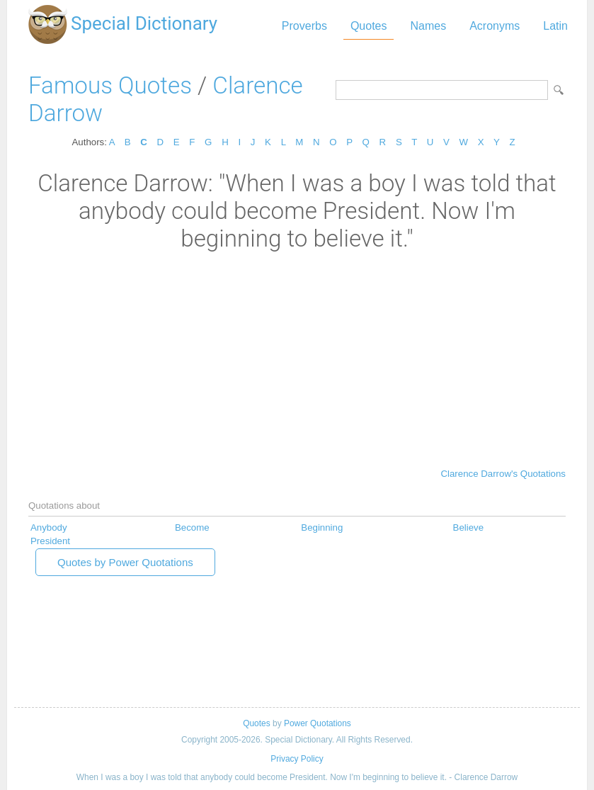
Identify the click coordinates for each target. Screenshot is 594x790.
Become (192, 527)
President (50, 541)
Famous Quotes (110, 85)
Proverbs (304, 26)
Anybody (48, 527)
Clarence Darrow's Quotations (503, 473)
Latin (555, 26)
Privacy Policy (296, 759)
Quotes (368, 26)
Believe (468, 527)
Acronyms (494, 26)
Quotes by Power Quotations (125, 562)
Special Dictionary (144, 23)
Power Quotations (317, 723)
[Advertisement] (297, 358)
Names (428, 26)
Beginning (322, 527)
